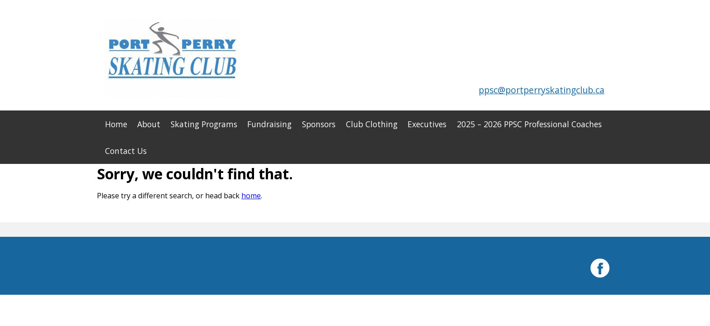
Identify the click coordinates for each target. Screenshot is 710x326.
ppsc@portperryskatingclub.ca (541, 90)
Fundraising (269, 124)
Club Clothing (372, 124)
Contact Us (126, 150)
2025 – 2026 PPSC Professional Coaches (529, 124)
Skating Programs (204, 124)
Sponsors (319, 124)
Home (116, 124)
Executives (427, 124)
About (148, 124)
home (251, 196)
